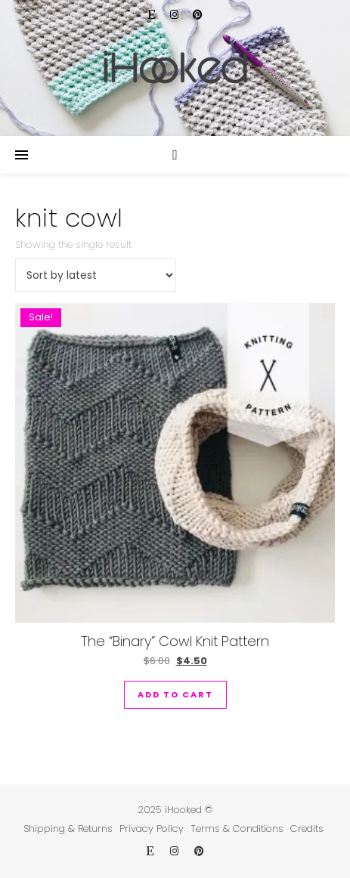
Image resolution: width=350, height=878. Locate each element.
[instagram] (175, 15)
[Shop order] (95, 275)
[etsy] (153, 15)
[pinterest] (198, 15)
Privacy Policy (151, 828)
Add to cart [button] (175, 694)
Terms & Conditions (236, 828)
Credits (307, 828)
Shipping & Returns (68, 828)
